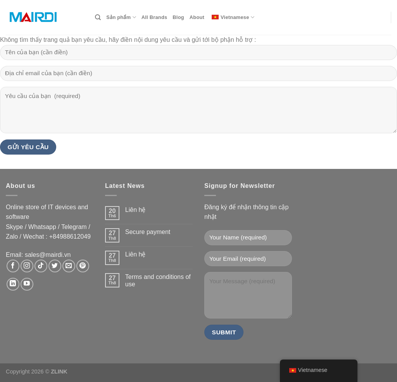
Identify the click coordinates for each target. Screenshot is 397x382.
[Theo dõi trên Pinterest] (82, 266)
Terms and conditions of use (158, 280)
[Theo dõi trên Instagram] (27, 266)
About (197, 17)
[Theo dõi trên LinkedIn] (13, 284)
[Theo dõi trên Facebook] (13, 266)
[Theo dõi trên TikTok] (41, 266)
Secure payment (148, 232)
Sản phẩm (121, 17)
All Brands (154, 17)
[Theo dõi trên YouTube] (27, 284)
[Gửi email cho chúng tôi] (68, 266)
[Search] (98, 17)
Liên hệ (135, 209)
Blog (178, 17)
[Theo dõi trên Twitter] (54, 266)
